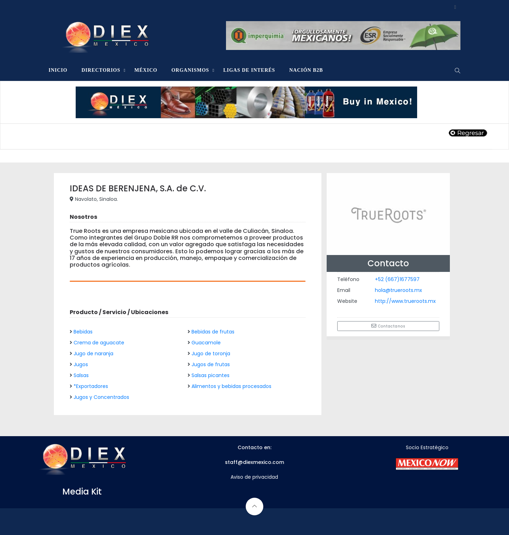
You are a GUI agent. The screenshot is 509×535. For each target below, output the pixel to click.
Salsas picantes (210, 375)
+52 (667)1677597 (397, 279)
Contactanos (388, 326)
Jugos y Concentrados (101, 397)
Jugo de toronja (210, 353)
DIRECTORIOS (100, 70)
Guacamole (206, 342)
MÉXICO (145, 70)
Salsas (81, 375)
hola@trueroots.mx (398, 290)
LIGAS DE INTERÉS (249, 70)
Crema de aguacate (99, 342)
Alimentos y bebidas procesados (231, 386)
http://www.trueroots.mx (405, 301)
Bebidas (83, 331)
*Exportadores (91, 386)
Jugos (81, 364)
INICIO (58, 70)
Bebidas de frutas (212, 331)
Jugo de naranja (93, 353)
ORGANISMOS (190, 70)
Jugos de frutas (210, 364)
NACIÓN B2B (306, 70)
